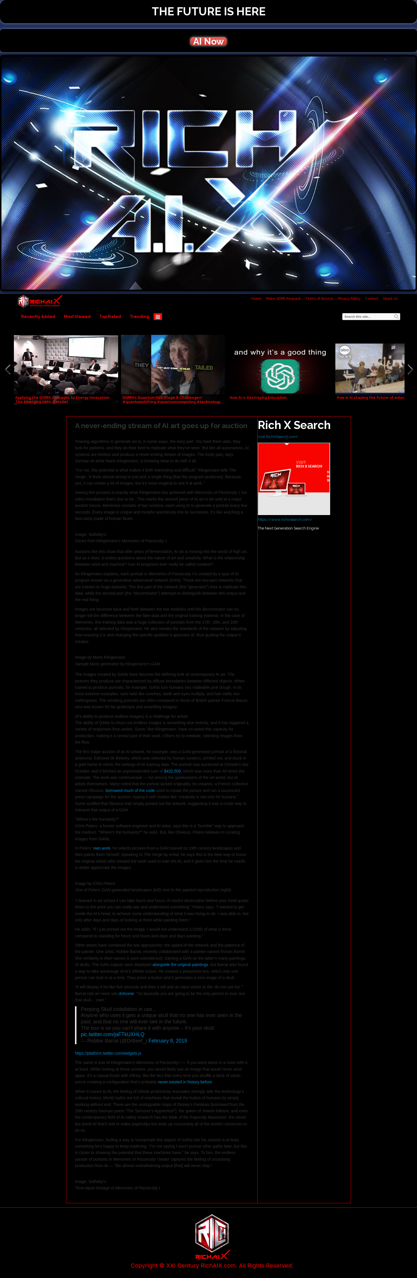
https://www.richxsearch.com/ (285, 519)
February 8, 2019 (168, 1041)
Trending (139, 316)
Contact (371, 299)
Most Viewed (77, 316)
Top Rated (110, 316)
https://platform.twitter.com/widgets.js (108, 1053)
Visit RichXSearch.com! (278, 436)
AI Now (208, 41)
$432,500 (172, 771)
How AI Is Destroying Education (258, 398)
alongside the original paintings (180, 964)
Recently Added (38, 316)
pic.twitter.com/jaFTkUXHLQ (113, 1034)
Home (256, 299)
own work (101, 848)
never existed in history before (185, 1082)
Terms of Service (319, 299)
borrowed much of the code (130, 790)
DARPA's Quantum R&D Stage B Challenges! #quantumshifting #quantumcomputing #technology (171, 400)
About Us (390, 299)
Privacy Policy (349, 299)
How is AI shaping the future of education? (376, 398)
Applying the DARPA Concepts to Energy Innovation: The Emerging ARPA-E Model (62, 400)
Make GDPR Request (283, 299)
